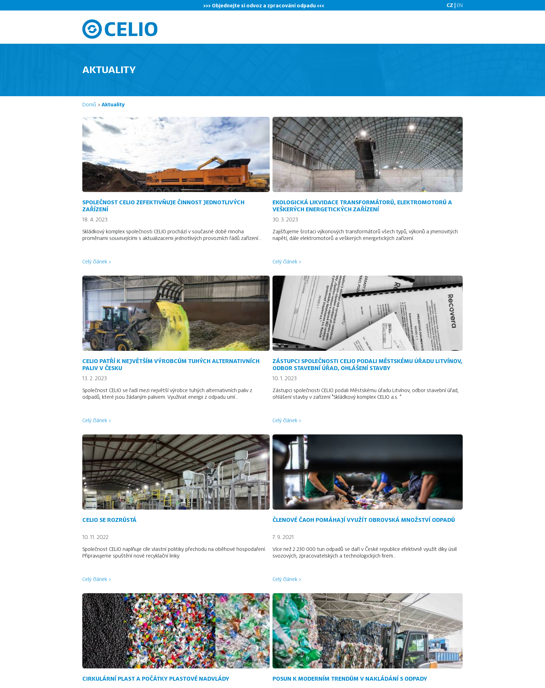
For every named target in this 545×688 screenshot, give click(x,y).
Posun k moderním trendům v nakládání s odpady (349, 679)
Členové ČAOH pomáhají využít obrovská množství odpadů (363, 520)
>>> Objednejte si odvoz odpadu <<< (263, 5)
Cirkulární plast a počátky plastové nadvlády (155, 679)
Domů (89, 104)
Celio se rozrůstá (109, 520)
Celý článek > (96, 261)
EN (460, 5)
